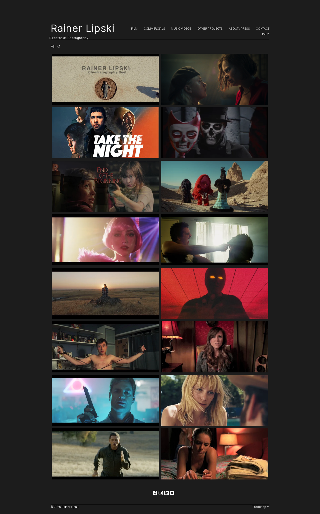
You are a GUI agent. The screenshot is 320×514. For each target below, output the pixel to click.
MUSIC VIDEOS (181, 28)
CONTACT (262, 28)
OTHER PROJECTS (209, 28)
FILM (134, 28)
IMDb (265, 34)
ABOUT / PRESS (239, 28)
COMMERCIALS (154, 28)
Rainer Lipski (83, 28)
